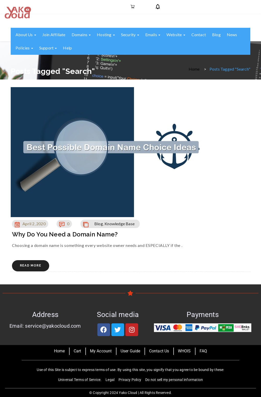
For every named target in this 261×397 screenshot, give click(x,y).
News (232, 34)
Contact (198, 34)
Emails (152, 34)
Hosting (106, 34)
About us (26, 34)
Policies (24, 47)
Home (194, 68)
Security (130, 34)
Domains (81, 34)
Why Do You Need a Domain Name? (65, 234)
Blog (216, 34)
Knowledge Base (120, 223)
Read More (30, 265)
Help (67, 47)
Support (48, 47)
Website (175, 34)
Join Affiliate (54, 34)
